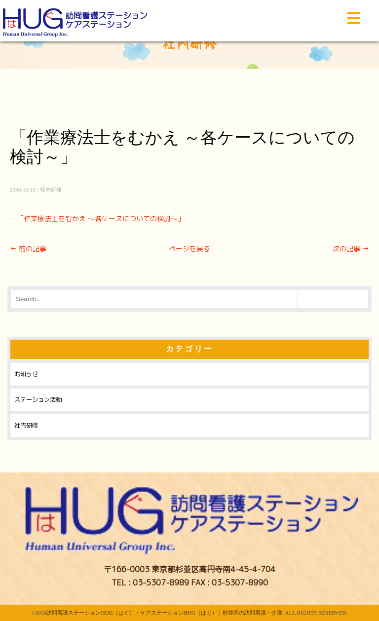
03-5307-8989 (161, 582)
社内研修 (51, 190)
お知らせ (26, 374)
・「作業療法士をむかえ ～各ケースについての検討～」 (97, 218)
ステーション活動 (38, 399)
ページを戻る (189, 248)
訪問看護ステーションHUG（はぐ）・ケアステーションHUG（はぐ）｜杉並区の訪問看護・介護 (164, 613)
